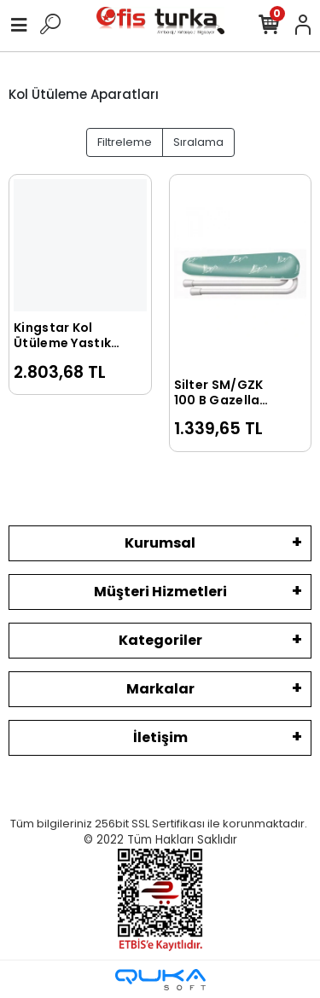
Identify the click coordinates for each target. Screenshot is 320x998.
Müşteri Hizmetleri (160, 591)
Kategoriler (160, 640)
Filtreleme (124, 142)
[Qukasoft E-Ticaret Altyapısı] (160, 979)
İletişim (160, 737)
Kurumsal (160, 543)
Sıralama (198, 142)
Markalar (160, 689)
